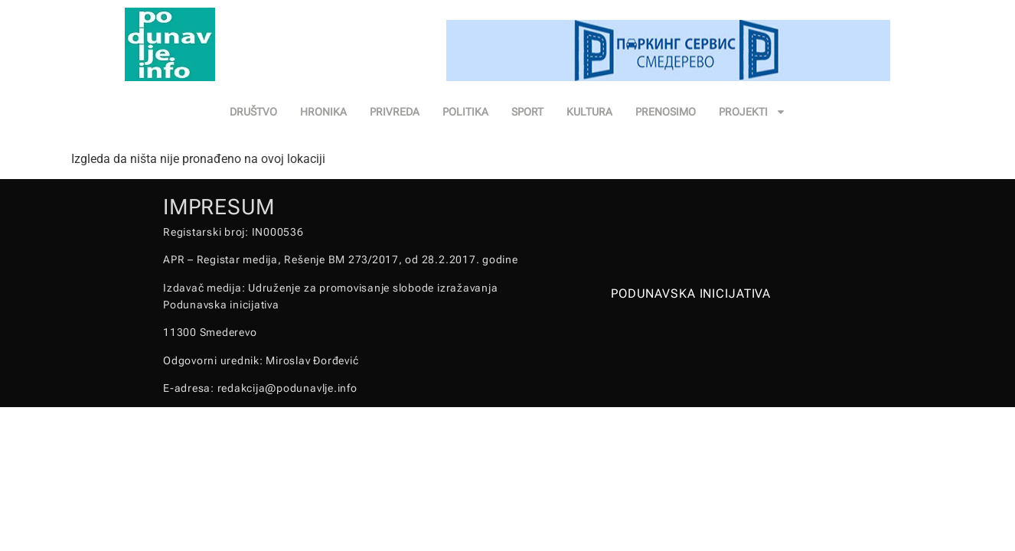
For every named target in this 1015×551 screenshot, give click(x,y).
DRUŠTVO (253, 112)
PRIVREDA (394, 112)
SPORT (527, 112)
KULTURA (589, 112)
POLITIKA (465, 112)
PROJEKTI (752, 112)
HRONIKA (323, 112)
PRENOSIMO (665, 112)
